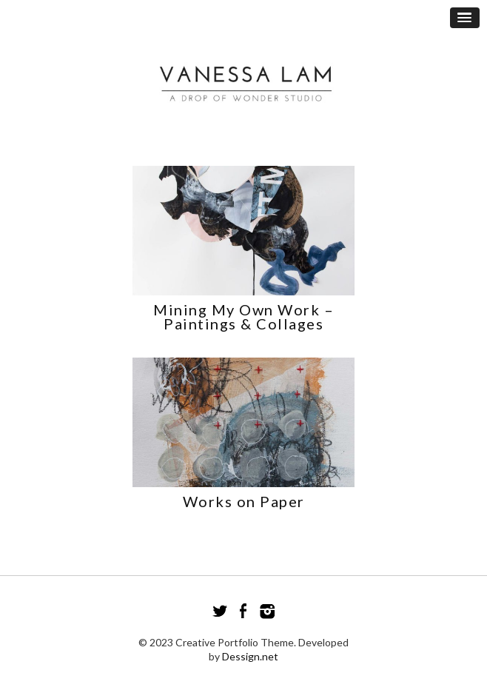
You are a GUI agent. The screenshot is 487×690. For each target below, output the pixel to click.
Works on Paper (244, 501)
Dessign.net (250, 656)
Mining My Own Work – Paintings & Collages (243, 317)
